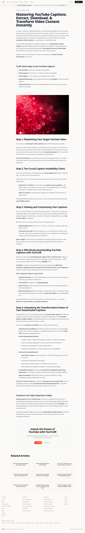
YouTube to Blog (47, 499)
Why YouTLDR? (5, 504)
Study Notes (25, 508)
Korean (33, 523)
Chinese (41, 523)
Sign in (70, 2)
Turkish (51, 523)
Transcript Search (27, 510)
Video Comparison (27, 504)
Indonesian (56, 523)
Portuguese (18, 523)
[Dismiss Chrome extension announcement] (83, 5)
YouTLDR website (42, 282)
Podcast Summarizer (27, 506)
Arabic (37, 523)
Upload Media (26, 501)
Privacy (66, 499)
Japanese (28, 523)
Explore (26, 2)
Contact (3, 513)
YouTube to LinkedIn (48, 501)
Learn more (47, 442)
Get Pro (79, 2)
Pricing (21, 2)
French (8, 523)
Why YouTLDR (14, 2)
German (13, 523)
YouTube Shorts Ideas (49, 510)
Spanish (3, 523)
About (3, 501)
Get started (38, 442)
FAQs (3, 510)
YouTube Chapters (48, 508)
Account (66, 504)
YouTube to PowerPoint (49, 506)
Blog (32, 2)
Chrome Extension (27, 499)
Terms (66, 501)
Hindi (23, 523)
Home (7, 2)
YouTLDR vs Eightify (6, 506)
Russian (46, 523)
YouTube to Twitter (48, 504)
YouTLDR (54, 79)
